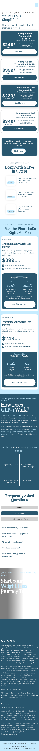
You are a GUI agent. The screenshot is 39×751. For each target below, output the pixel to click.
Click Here (18, 151)
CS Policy (32, 743)
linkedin (11, 641)
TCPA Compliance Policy (19, 746)
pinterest (8, 641)
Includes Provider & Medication (15, 265)
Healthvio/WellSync (15, 748)
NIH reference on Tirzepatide (13, 707)
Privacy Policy (7, 743)
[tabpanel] (19, 542)
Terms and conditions (20, 743)
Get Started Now (19, 304)
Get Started (20, 52)
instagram (14, 641)
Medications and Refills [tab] (19, 519)
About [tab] (19, 507)
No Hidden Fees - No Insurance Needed (18, 268)
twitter (5, 641)
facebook (2, 641)
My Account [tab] (19, 513)
